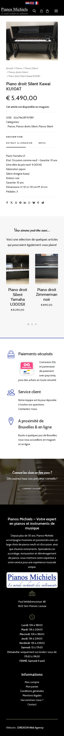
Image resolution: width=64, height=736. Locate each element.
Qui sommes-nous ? (32, 700)
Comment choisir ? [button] (32, 488)
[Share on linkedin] (25, 203)
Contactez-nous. (28, 409)
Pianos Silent (31, 68)
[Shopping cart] (46, 10)
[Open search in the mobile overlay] (33, 11)
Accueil (9, 68)
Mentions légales (32, 695)
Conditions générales (32, 691)
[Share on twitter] (11, 203)
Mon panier (32, 686)
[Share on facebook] (7, 203)
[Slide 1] (28, 324)
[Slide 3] (36, 324)
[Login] (40, 10)
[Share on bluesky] (34, 203)
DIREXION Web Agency (30, 727)
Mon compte (32, 682)
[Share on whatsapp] (29, 203)
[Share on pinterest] (20, 203)
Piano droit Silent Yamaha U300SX (17, 290)
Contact (32, 704)
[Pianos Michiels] (15, 11)
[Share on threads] (16, 203)
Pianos (19, 68)
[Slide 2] (32, 324)
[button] (56, 11)
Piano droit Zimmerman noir (46, 287)
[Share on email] (42, 203)
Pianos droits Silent (18, 72)
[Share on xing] (38, 203)
